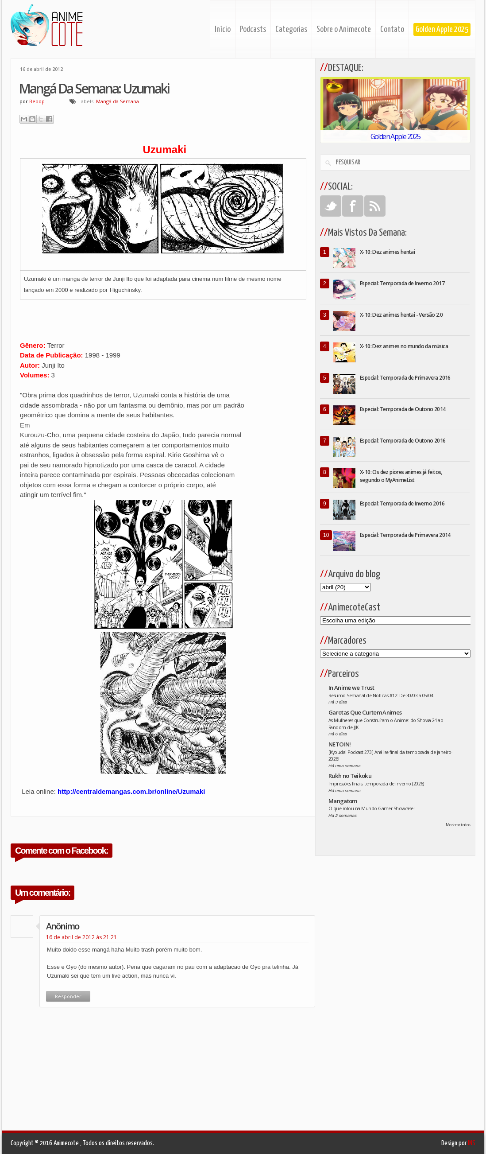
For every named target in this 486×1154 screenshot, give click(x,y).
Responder (68, 996)
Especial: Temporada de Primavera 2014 (405, 535)
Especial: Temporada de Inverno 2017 (402, 283)
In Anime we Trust (351, 688)
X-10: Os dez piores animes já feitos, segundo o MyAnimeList (401, 476)
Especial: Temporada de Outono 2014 (403, 409)
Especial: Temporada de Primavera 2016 (405, 377)
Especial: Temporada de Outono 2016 (403, 440)
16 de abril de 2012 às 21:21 (81, 937)
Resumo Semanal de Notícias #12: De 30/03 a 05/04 (380, 695)
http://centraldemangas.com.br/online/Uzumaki (131, 791)
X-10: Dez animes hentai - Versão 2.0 (401, 315)
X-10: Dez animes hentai (387, 252)
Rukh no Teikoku (349, 776)
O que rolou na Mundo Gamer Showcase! (371, 808)
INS (471, 1143)
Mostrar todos (458, 825)
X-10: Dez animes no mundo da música (404, 346)
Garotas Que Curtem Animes (365, 712)
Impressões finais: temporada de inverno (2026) (376, 784)
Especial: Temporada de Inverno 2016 (402, 503)
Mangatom (342, 801)
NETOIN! (339, 744)
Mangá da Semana (117, 101)
